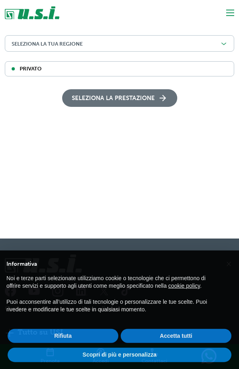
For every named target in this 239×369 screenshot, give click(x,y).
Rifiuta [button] (63, 342)
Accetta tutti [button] (176, 342)
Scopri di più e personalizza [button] (119, 361)
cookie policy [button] (184, 292)
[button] (228, 269)
